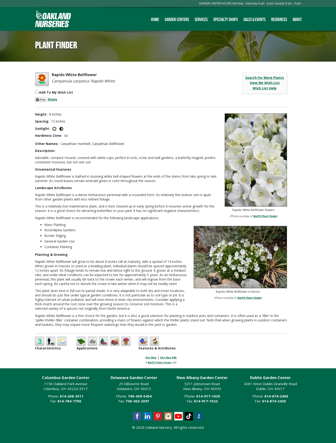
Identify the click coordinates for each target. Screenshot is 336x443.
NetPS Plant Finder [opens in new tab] (160, 362)
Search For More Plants (264, 77)
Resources (279, 19)
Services (201, 19)
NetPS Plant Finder (265, 216)
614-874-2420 (274, 401)
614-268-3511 (72, 396)
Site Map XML (168, 357)
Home (155, 19)
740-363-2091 (137, 401)
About (297, 19)
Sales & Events (254, 19)
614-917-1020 (208, 396)
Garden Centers (177, 19)
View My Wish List (265, 83)
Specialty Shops (225, 19)
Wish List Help (264, 88)
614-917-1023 (206, 401)
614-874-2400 (276, 396)
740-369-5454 (140, 396)
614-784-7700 (69, 401)
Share (52, 99)
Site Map (150, 357)
